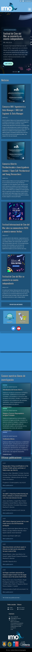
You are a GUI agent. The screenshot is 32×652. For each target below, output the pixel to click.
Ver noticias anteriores (16, 304)
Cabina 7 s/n (12, 620)
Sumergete (20, 609)
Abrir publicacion (8, 485)
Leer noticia (8, 63)
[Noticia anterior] (3, 66)
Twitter (10, 607)
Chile (12, 629)
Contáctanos (28, 1)
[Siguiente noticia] (29, 66)
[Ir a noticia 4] (18, 71)
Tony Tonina (20, 607)
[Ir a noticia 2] (15, 71)
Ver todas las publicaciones (11, 597)
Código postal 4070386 (16, 626)
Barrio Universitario (15, 621)
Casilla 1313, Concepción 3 (16, 624)
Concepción (13, 627)
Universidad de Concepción (17, 623)
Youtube (10, 609)
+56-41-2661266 (13, 617)
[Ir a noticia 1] (13, 71)
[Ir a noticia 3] (16, 71)
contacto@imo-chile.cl (15, 618)
